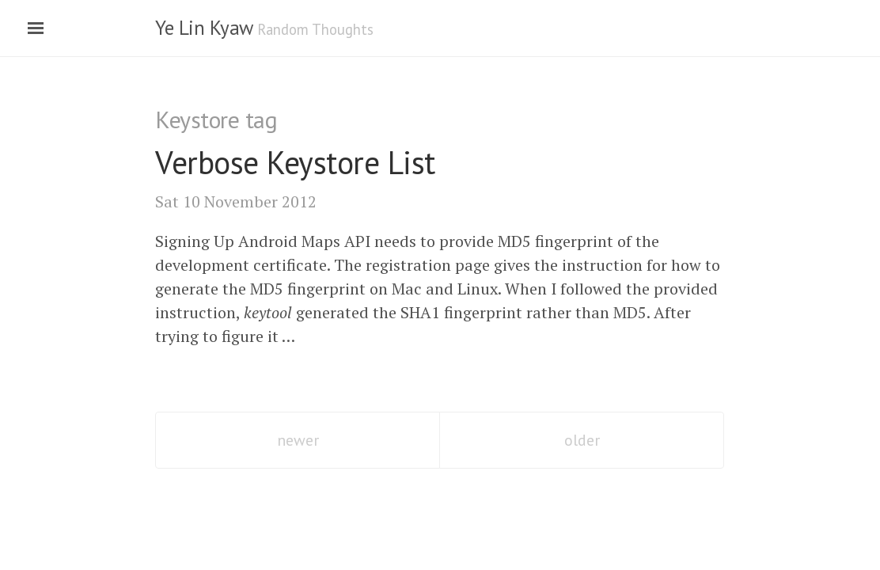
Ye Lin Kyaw (203, 27)
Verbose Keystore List (295, 162)
